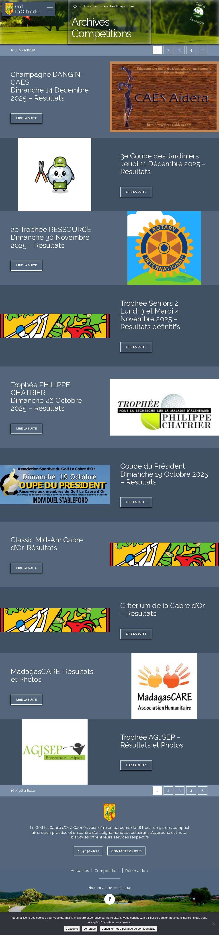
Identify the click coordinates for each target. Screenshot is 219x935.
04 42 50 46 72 (88, 851)
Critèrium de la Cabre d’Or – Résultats (162, 609)
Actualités (80, 870)
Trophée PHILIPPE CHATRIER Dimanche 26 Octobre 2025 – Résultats (46, 397)
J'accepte (72, 928)
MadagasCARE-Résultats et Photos (52, 675)
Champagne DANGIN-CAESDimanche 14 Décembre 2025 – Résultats (50, 86)
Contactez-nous (126, 851)
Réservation (136, 870)
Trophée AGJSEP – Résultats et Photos (151, 741)
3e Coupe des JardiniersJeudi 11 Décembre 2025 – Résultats (163, 164)
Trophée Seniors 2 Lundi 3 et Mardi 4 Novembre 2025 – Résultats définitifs (150, 315)
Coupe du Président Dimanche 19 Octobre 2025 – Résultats (164, 474)
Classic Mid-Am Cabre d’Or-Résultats (47, 544)
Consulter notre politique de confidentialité (128, 928)
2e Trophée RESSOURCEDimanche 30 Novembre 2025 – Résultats (51, 237)
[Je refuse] (213, 923)
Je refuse (90, 928)
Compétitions (107, 870)
